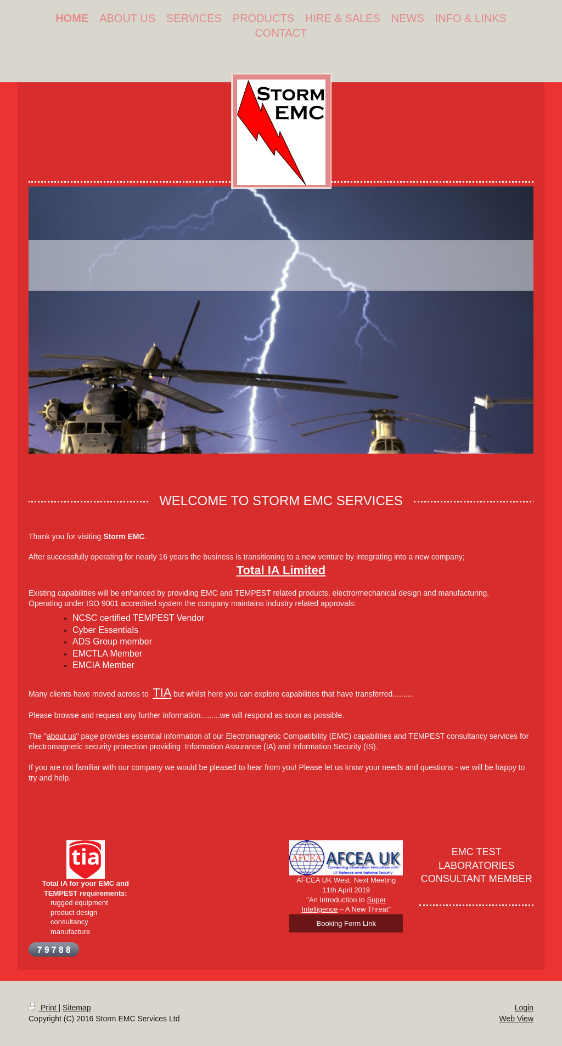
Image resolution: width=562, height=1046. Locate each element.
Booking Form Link (346, 923)
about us (61, 736)
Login (524, 1007)
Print (44, 1007)
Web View (516, 1018)
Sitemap (77, 1007)
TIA (162, 692)
